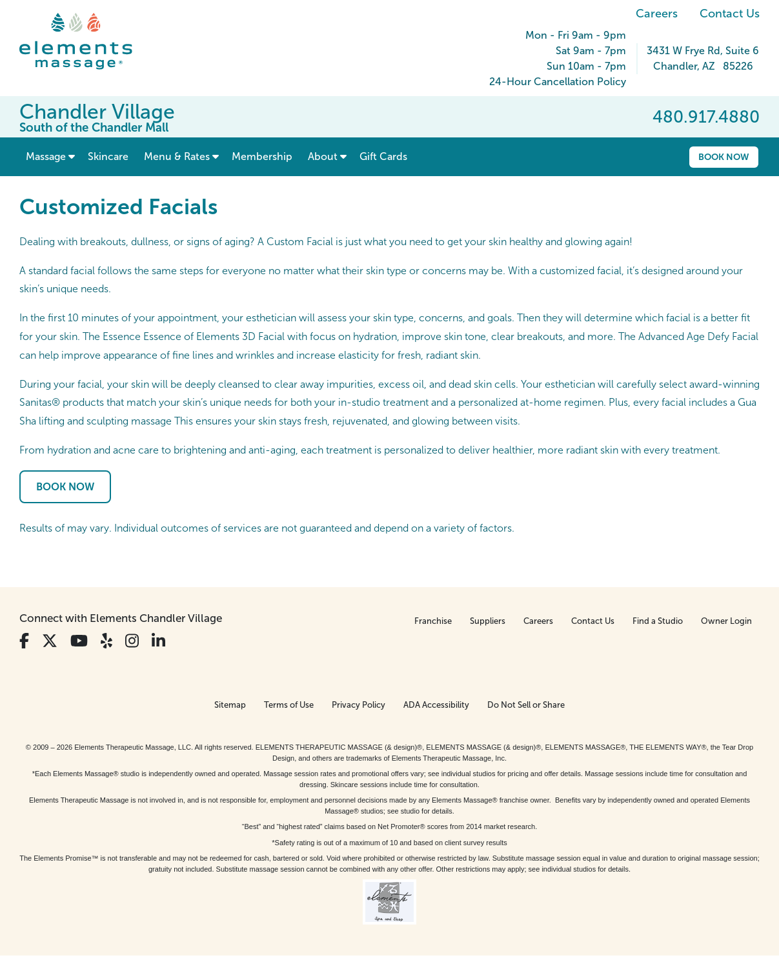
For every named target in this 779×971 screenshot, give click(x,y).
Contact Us (730, 13)
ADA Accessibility (436, 705)
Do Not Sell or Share (526, 705)
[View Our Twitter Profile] (50, 641)
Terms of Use (289, 705)
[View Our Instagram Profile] (132, 641)
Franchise (433, 621)
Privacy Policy (358, 705)
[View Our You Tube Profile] (79, 641)
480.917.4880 (706, 117)
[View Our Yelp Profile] (106, 641)
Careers (657, 13)
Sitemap (230, 705)
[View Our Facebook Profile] (24, 641)
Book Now (723, 157)
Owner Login (726, 621)
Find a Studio (657, 621)
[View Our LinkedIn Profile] (158, 641)
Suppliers (487, 621)
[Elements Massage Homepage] (85, 41)
